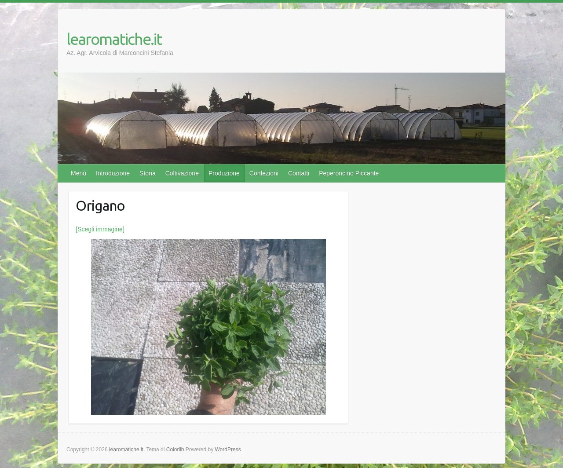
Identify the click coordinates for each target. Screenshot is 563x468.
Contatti (298, 173)
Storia (147, 173)
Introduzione (113, 173)
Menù (78, 173)
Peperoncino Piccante (349, 173)
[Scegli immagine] (100, 229)
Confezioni (263, 173)
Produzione (224, 173)
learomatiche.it (114, 39)
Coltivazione (182, 173)
